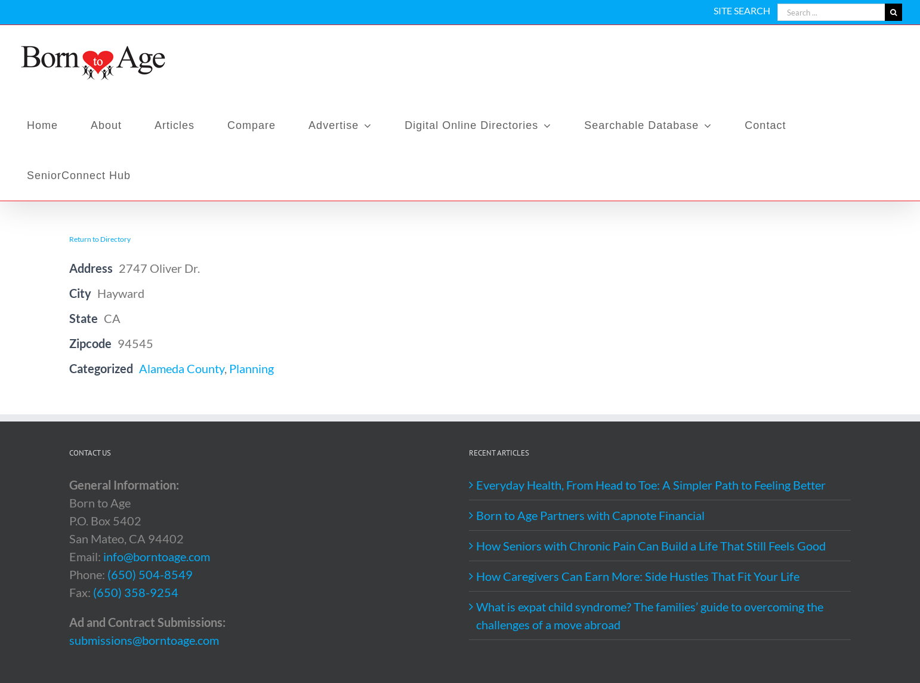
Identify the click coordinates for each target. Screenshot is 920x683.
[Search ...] (831, 12)
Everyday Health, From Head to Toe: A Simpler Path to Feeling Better (651, 485)
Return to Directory (100, 239)
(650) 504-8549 (150, 574)
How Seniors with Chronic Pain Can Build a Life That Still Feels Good (651, 546)
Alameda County (181, 368)
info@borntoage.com (156, 556)
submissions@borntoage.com (144, 640)
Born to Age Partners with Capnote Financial (590, 515)
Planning (251, 368)
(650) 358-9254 (135, 592)
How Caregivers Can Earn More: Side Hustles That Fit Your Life (637, 576)
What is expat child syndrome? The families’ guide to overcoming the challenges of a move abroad (649, 615)
